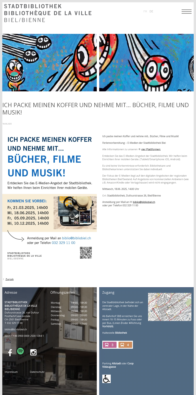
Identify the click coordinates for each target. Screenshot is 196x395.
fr (145, 11)
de (151, 11)
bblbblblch (16, 329)
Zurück (10, 279)
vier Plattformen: (151, 149)
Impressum (11, 372)
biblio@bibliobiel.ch (144, 202)
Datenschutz (37, 372)
